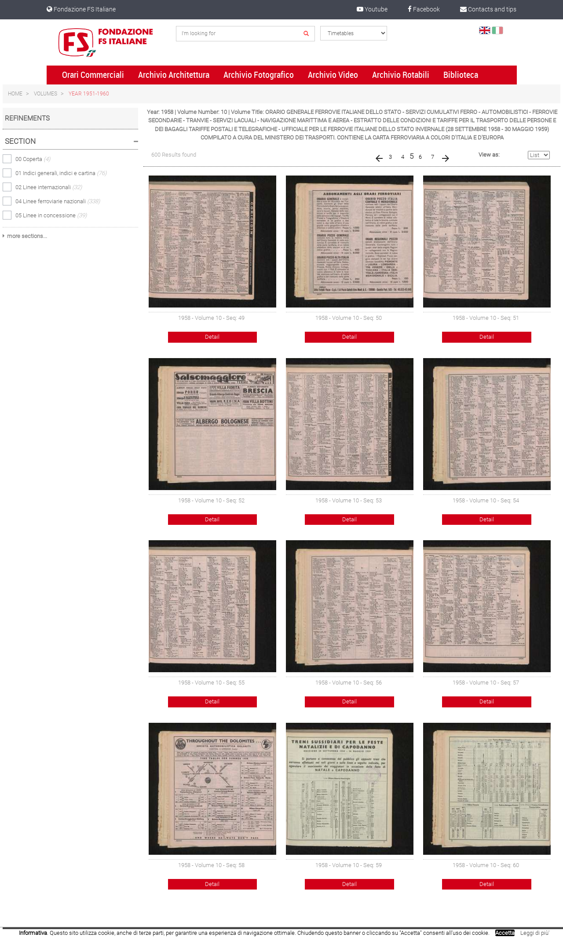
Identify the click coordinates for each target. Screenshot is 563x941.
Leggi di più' (534, 933)
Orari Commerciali (93, 75)
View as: (489, 154)
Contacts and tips (488, 9)
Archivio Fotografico (258, 75)
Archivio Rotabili (400, 75)
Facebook (424, 9)
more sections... (27, 236)
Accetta (505, 933)
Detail (212, 336)
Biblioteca (460, 75)
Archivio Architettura (173, 75)
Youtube (372, 9)
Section (20, 141)
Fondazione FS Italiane (81, 9)
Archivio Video (333, 75)
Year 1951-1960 (89, 94)
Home (15, 94)
